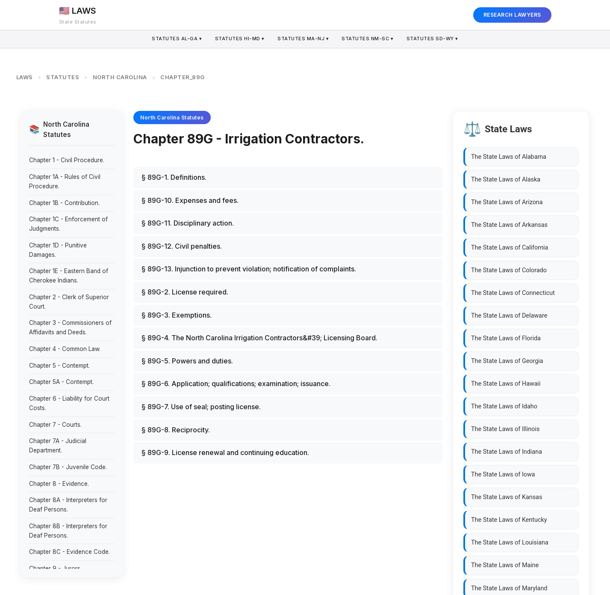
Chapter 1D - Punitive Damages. (58, 250)
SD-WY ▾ (434, 39)
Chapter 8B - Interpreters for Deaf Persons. (68, 531)
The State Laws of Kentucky (509, 520)
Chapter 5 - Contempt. (59, 365)
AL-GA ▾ (175, 39)
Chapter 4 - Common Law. (64, 348)
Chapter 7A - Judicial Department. (57, 445)
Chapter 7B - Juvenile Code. (68, 467)
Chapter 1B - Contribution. (64, 202)
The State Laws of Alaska (505, 179)
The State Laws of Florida (506, 338)
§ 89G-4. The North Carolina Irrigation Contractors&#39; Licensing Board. (259, 337)
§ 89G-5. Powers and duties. (187, 361)
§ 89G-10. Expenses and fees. (190, 200)
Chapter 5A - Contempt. (61, 381)
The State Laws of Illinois (505, 429)
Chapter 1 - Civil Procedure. (66, 160)
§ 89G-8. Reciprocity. (175, 429)
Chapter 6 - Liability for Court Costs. (69, 403)
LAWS (24, 77)
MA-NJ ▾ (303, 39)
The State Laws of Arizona (507, 202)
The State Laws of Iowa (503, 474)
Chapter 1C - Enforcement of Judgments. (68, 224)
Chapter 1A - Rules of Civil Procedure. (64, 181)
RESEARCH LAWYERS (512, 15)
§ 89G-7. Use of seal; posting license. (201, 406)
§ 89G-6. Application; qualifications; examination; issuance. (235, 383)
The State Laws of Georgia (507, 361)
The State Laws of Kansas (506, 497)
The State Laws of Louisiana (509, 542)
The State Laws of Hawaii (506, 383)
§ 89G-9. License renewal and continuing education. (225, 452)
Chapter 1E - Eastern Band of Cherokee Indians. (68, 276)
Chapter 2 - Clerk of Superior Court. (69, 302)
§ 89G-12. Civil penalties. (181, 246)
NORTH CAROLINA (120, 77)
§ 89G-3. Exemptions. (176, 315)
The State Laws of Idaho (504, 406)
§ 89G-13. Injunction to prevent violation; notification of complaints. (248, 269)
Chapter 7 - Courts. (55, 424)
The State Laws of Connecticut (513, 293)
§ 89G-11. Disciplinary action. (187, 223)
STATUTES (62, 77)
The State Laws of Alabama (508, 157)
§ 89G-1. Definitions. (173, 177)
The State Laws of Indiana (506, 451)
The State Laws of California (509, 247)
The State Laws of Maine (505, 565)
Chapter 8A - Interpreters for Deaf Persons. (68, 505)
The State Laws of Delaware (509, 315)
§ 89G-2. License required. (184, 292)
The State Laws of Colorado (509, 270)
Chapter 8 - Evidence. (59, 483)
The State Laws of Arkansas (509, 225)
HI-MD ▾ (239, 39)
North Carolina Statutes (172, 117)
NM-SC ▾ (368, 39)
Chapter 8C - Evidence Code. (69, 551)
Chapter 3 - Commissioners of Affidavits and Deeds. (70, 327)
